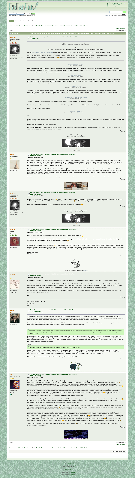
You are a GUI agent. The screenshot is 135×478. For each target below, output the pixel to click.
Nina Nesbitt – (75, 111)
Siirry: (111, 451)
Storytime (85, 270)
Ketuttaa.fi (71, 474)
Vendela (41, 25)
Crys (11, 374)
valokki (12, 310)
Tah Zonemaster (70, 463)
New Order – (76, 86)
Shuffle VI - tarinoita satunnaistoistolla (43, 52)
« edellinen (118, 28)
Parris (12, 154)
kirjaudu (16, 11)
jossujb (12, 274)
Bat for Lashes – (76, 75)
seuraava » (123, 28)
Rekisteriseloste (68, 469)
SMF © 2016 (63, 462)
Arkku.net (73, 472)
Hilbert (37, 25)
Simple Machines (69, 462)
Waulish (12, 37)
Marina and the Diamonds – (75, 64)
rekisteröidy (22, 11)
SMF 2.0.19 (57, 462)
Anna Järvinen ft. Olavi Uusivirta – (76, 97)
